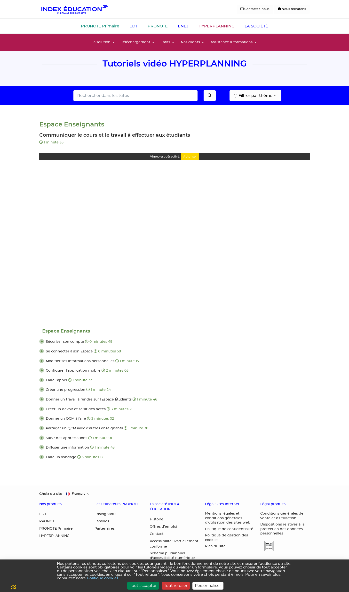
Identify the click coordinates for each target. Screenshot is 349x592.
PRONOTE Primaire (100, 26)
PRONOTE (158, 26)
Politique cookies (103, 578)
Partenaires (105, 528)
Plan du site (215, 546)
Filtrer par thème (253, 96)
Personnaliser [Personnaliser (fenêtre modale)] (208, 585)
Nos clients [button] (190, 42)
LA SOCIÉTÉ (256, 26)
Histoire (156, 519)
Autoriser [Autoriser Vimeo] (190, 156)
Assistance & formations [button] (232, 42)
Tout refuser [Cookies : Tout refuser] (175, 585)
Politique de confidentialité (229, 529)
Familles (102, 521)
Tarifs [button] (165, 42)
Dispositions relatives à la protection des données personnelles (282, 529)
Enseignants (105, 514)
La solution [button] (101, 42)
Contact (157, 534)
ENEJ (183, 26)
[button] (174, 342)
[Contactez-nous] (255, 9)
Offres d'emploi (163, 526)
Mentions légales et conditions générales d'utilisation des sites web (227, 518)
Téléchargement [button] (135, 42)
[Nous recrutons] (292, 9)
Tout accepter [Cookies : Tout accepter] (143, 585)
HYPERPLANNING (216, 26)
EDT (133, 26)
